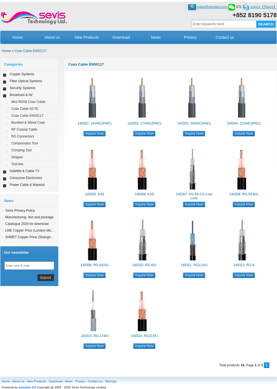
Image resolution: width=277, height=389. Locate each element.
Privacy (190, 37)
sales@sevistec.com (212, 7)
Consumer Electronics (26, 178)
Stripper (17, 157)
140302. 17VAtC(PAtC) (144, 123)
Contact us (225, 37)
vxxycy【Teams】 (263, 7)
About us (52, 37)
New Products (87, 37)
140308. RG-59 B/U (243, 194)
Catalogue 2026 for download (27, 224)
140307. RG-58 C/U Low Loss (194, 196)
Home (17, 37)
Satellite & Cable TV (24, 171)
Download (121, 37)
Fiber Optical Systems (26, 81)
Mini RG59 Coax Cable (28, 102)
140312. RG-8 (243, 265)
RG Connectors (22, 136)
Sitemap (110, 381)
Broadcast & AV (21, 95)
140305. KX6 (94, 194)
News (156, 37)
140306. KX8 (144, 194)
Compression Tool (24, 143)
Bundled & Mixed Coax (28, 123)
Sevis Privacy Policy (20, 210)
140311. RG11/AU (194, 265)
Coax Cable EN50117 (30, 51)
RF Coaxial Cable (24, 129)
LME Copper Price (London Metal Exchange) (38, 230)
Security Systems (22, 88)
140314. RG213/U (144, 336)
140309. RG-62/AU (94, 265)
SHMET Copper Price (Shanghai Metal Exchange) (42, 237)
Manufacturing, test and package (29, 217)
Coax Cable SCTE (24, 109)
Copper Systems (22, 74)
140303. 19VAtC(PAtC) (194, 123)
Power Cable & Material (27, 185)
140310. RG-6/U (144, 265)
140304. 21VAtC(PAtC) (244, 123)
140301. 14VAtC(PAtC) (94, 123)
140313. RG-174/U (95, 336)
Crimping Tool (21, 150)
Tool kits (17, 164)
